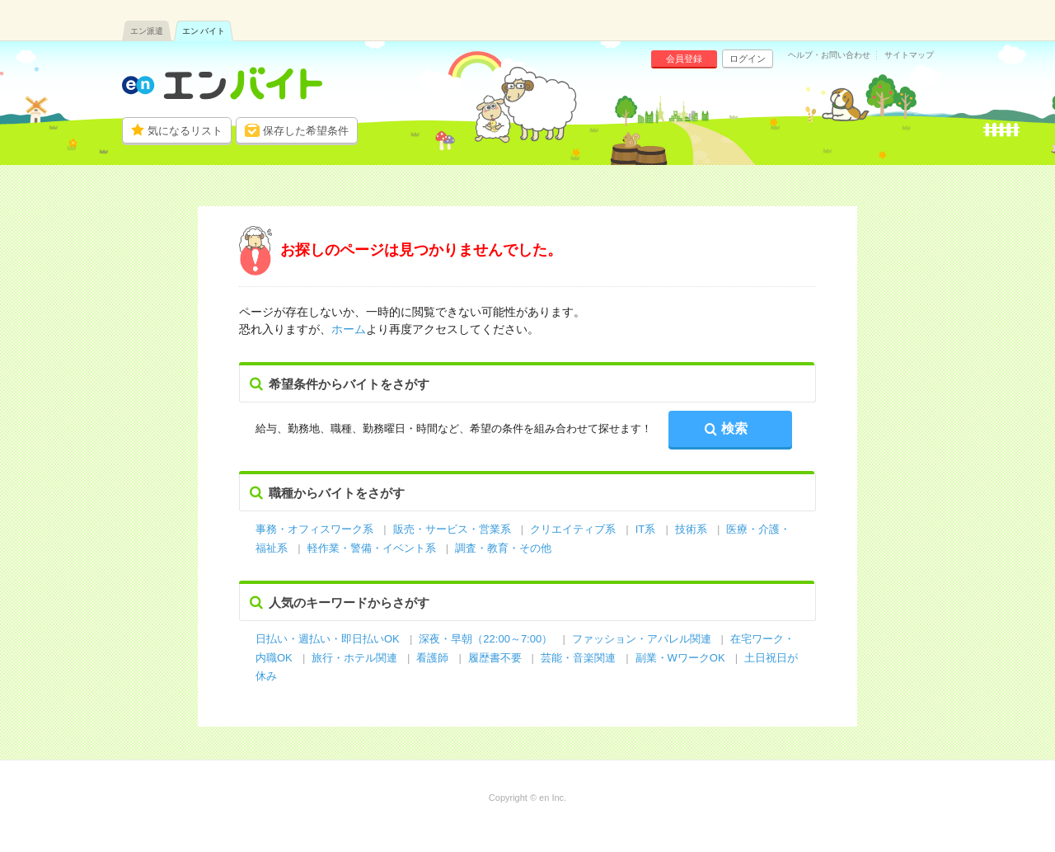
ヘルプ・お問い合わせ (829, 55)
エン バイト (204, 30)
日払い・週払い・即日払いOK (328, 639)
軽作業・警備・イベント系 (371, 548)
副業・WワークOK (680, 658)
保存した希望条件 (306, 131)
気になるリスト (185, 131)
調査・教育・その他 (503, 548)
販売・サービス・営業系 (452, 529)
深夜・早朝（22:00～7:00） (485, 639)
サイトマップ (909, 55)
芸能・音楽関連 (578, 658)
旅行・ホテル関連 (356, 658)
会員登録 (684, 59)
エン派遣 (146, 30)
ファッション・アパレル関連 (643, 639)
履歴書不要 (496, 658)
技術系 (691, 529)
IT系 (645, 529)
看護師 (432, 658)
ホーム (348, 329)
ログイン (747, 59)
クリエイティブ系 (573, 529)
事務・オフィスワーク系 (314, 529)
